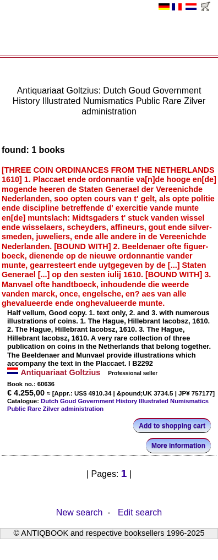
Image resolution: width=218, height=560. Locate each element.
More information (178, 445)
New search (79, 512)
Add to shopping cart (172, 426)
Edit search (140, 512)
